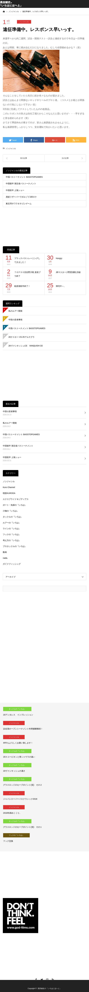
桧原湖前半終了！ (22, 286)
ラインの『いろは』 (12, 528)
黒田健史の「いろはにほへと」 (49, 988)
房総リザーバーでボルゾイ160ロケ (21, 197)
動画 (5, 552)
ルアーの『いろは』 (12, 523)
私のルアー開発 (15, 311)
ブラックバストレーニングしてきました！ (27, 260)
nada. (5, 558)
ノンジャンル (24, 22)
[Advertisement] (44, 223)
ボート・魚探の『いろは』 (15, 505)
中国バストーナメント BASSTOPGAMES (24, 177)
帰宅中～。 (61, 286)
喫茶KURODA (9, 493)
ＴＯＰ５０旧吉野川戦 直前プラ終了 (27, 274)
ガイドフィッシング (12, 564)
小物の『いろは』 (11, 511)
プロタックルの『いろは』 (15, 546)
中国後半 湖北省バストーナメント (21, 183)
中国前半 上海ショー (15, 190)
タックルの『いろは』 (13, 517)
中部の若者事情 (15, 320)
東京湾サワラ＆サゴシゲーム (19, 203)
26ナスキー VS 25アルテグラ (21, 337)
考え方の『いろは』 (12, 540)
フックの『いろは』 (12, 534)
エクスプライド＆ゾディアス (16, 499)
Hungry (59, 258)
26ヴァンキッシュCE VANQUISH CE (25, 346)
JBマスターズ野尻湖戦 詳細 (68, 272)
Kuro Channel (9, 487)
